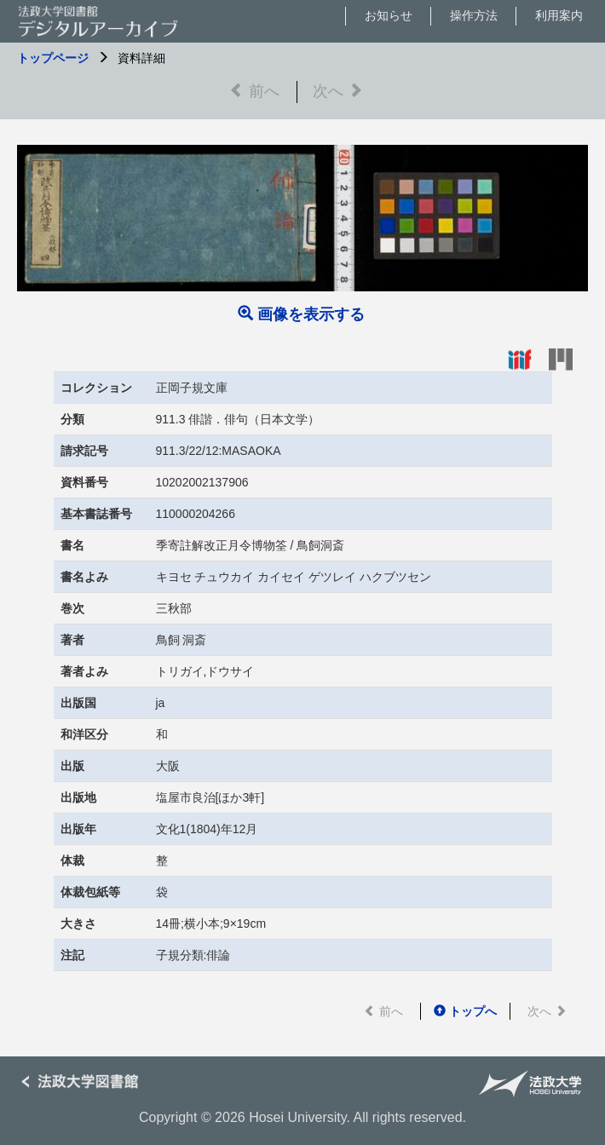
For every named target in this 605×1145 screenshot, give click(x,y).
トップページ (53, 58)
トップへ (465, 1011)
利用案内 (559, 15)
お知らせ (388, 15)
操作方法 (474, 15)
